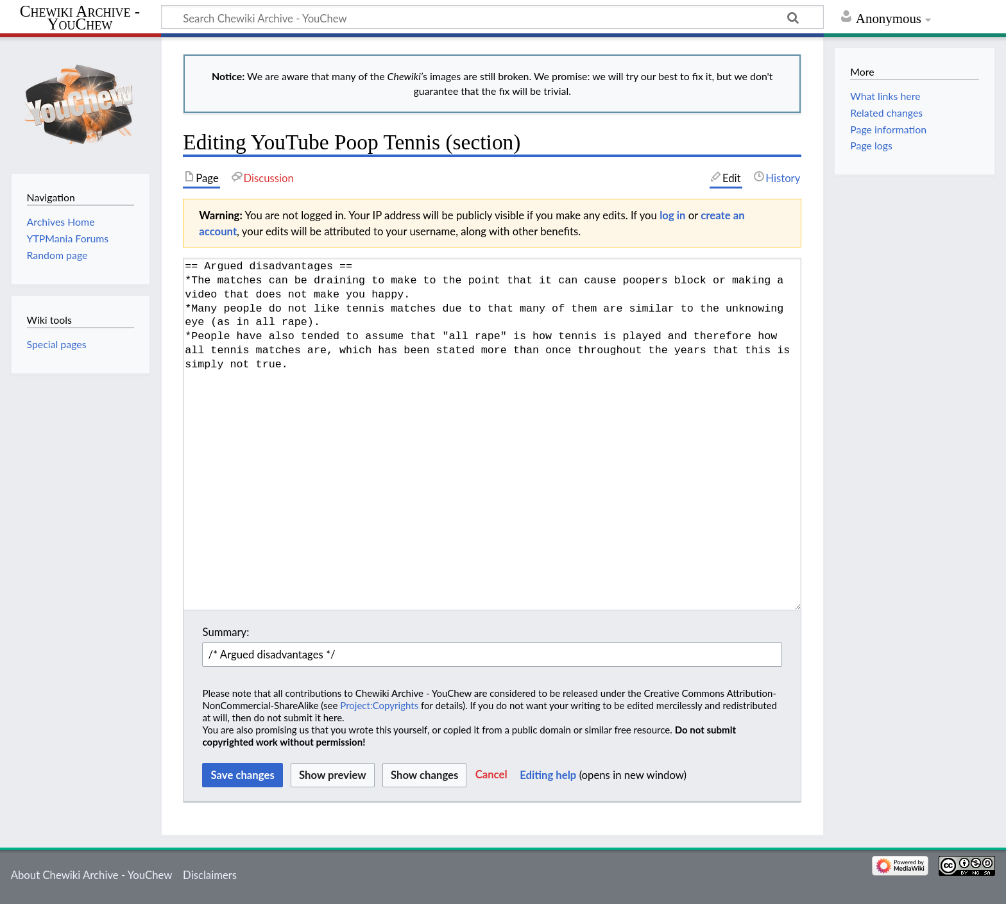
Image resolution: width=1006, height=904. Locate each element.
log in (672, 215)
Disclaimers (210, 875)
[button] (491, 775)
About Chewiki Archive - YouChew (92, 875)
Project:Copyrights (379, 705)
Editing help (548, 775)
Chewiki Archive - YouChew (80, 18)
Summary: (225, 632)
